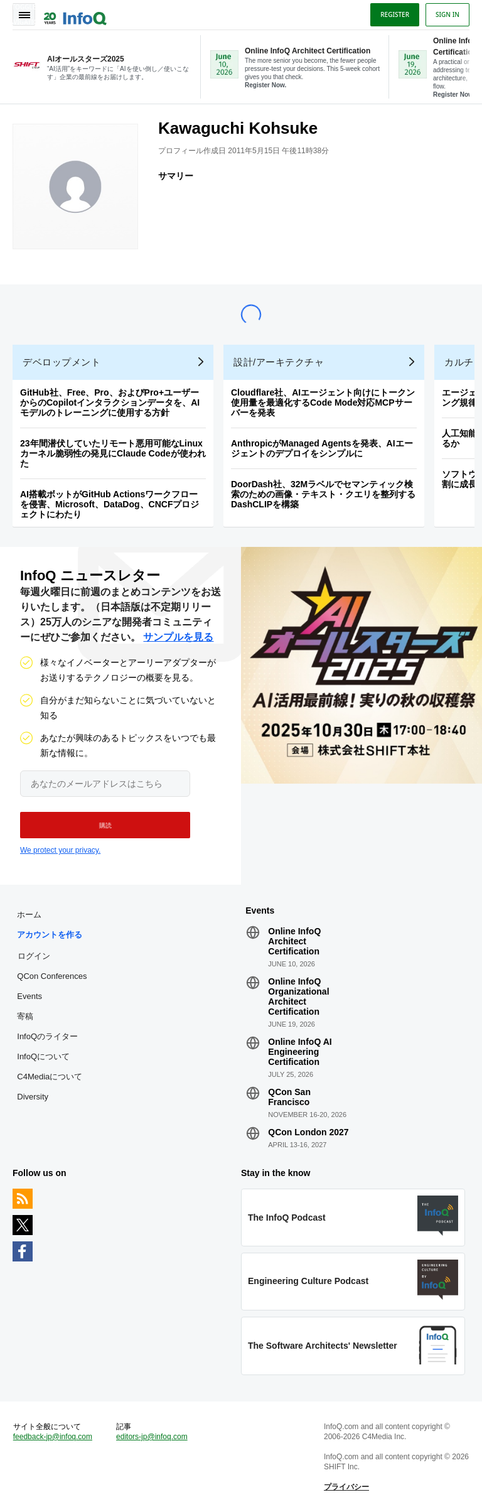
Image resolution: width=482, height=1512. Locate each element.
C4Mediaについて (49, 1076)
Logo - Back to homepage (75, 14)
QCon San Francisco (289, 1097)
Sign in (447, 14)
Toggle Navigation (24, 14)
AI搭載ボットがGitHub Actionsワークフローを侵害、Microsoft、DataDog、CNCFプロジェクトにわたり (109, 504)
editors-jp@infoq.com (152, 1436)
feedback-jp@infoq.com (52, 1436)
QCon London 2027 (308, 1132)
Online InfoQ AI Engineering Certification (299, 1052)
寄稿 (25, 1016)
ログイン (34, 955)
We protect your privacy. (60, 850)
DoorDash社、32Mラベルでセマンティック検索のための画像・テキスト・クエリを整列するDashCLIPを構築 (323, 494)
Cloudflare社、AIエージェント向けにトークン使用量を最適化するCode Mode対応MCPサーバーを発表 (323, 402)
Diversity (32, 1096)
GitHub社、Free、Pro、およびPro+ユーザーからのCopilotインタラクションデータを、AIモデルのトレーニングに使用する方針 (110, 402)
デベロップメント (61, 362)
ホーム (29, 914)
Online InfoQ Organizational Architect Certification (298, 996)
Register (394, 14)
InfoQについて (43, 1056)
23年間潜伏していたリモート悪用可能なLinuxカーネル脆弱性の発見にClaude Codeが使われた (113, 453)
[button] (105, 825)
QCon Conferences (52, 976)
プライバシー (346, 1486)
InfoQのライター (47, 1036)
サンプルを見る (178, 637)
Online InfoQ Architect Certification (294, 941)
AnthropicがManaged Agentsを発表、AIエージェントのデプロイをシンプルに (322, 448)
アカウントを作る (49, 934)
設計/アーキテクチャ (278, 362)
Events (29, 996)
